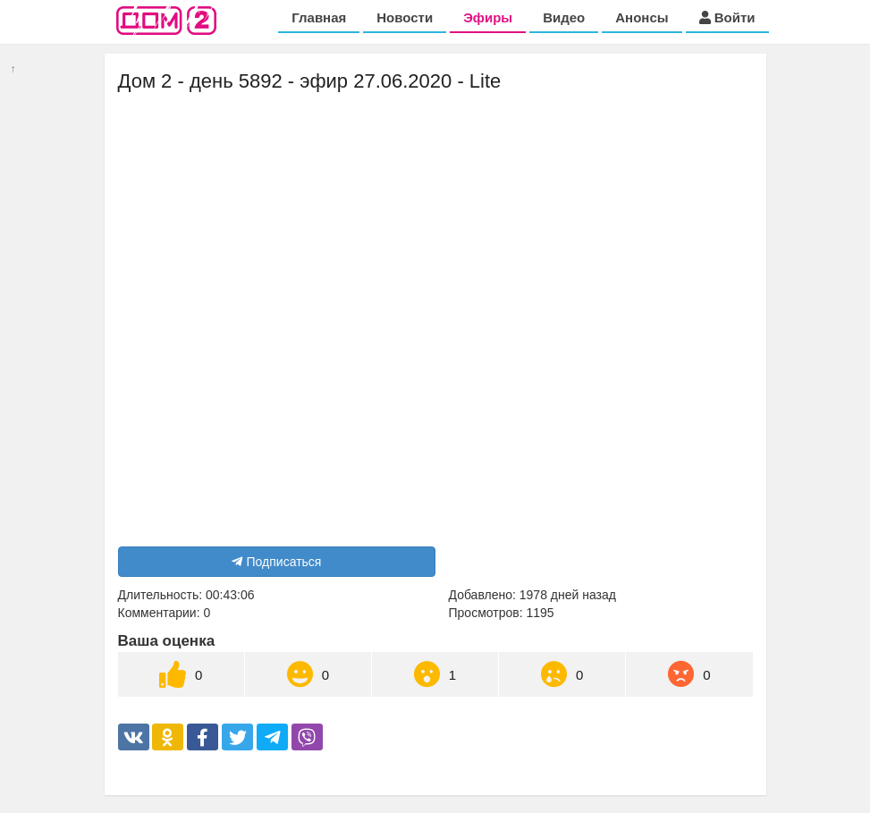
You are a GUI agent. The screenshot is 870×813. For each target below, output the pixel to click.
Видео (564, 17)
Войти (727, 17)
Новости (404, 17)
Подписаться (277, 562)
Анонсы (641, 17)
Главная (318, 17)
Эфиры (487, 17)
